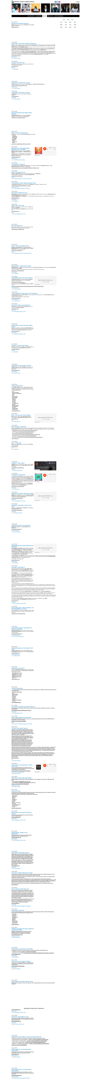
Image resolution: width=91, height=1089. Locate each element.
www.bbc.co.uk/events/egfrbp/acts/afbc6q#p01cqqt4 (23, 433)
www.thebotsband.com (16, 349)
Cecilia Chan (29, 178)
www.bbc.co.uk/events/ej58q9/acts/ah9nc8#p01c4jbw (35, 1042)
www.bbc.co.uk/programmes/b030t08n (19, 721)
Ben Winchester (17, 603)
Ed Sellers (22, 188)
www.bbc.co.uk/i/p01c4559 (24, 782)
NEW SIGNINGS (59, 16)
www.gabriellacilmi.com (16, 370)
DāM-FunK (13, 499)
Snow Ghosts (14, 711)
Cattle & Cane (14, 967)
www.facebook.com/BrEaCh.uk (17, 250)
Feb (66, 22)
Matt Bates (16, 69)
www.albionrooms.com (16, 198)
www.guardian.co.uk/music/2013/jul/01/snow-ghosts (21, 710)
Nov (70, 27)
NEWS (44, 16)
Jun (66, 24)
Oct (66, 27)
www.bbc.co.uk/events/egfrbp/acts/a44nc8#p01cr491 (25, 431)
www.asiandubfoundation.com (17, 633)
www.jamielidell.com (15, 903)
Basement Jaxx (14, 158)
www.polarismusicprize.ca (16, 298)
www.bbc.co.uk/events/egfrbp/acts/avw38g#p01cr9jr (33, 437)
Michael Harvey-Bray (18, 178)
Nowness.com (41, 1008)
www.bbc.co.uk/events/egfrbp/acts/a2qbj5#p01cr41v (27, 435)
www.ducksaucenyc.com (16, 1021)
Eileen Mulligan (22, 159)
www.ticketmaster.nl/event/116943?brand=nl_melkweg (21, 185)
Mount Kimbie (14, 332)
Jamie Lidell (14, 904)
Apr (75, 22)
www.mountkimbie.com (16, 331)
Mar (70, 22)
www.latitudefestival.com (16, 410)
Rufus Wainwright (15, 1076)
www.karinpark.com (15, 308)
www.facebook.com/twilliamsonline (18, 467)
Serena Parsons (17, 58)
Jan (61, 22)
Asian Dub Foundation (16, 635)
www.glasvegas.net (15, 600)
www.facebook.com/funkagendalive (18, 486)
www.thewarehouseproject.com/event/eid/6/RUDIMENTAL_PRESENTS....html (25, 167)
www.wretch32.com (15, 27)
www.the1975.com (15, 66)
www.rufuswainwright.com (17, 1075)
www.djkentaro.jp (15, 884)
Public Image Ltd (15, 785)
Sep (61, 27)
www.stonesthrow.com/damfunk (17, 498)
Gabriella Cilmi (14, 371)
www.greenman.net (15, 924)
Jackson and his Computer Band (18, 772)
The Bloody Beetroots (16, 654)
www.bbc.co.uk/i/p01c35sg (19, 781)
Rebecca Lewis (23, 213)
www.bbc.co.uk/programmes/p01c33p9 (28, 951)
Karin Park (13, 310)
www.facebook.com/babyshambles (18, 270)
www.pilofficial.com (15, 1054)
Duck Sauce (14, 1022)
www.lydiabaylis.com (15, 96)
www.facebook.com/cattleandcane (18, 966)
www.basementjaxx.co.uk (16, 157)
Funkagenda (14, 487)
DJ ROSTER (39, 16)
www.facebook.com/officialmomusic (18, 229)
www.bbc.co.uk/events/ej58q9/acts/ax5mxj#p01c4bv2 (39, 1043)
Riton (13, 420)
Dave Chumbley (17, 188)
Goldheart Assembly (15, 530)
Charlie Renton (23, 603)
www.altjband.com (15, 446)
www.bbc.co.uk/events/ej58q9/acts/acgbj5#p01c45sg (38, 1039)
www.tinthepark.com (15, 438)
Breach (13, 177)
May (61, 24)
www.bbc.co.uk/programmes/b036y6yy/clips (19, 85)
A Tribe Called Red (15, 299)
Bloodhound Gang (15, 187)
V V (12, 759)
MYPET (13, 212)
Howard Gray (16, 489)
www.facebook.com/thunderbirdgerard (18, 282)
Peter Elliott (16, 159)
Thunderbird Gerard (15, 287)
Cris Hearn (25, 178)
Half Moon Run (14, 86)
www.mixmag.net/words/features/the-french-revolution (21, 143)
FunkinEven (14, 511)
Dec (75, 27)
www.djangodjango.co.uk (16, 837)
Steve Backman (17, 88)
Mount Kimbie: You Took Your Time (30, 1008)
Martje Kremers (17, 421)
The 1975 (13, 67)
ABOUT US (50, 16)
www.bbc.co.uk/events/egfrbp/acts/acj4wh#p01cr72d (30, 434)
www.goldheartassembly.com (17, 529)
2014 (72, 19)
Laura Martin (27, 188)
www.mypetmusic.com (15, 211)
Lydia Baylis (14, 97)
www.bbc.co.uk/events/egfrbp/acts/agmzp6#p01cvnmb (27, 430)
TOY (19, 785)
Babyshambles (14, 561)
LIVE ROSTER (31, 16)
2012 (64, 19)
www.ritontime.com (15, 418)
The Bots (13, 350)
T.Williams (13, 469)
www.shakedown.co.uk (16, 679)
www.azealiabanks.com (16, 954)
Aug (75, 24)
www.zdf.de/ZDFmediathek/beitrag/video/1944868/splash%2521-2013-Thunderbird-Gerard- (28, 286)
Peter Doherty (14, 199)
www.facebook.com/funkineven (17, 510)
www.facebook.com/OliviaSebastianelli (18, 117)
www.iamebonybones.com (16, 55)
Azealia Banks (14, 955)
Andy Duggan (17, 213)
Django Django (14, 838)
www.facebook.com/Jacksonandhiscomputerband (21, 770)
